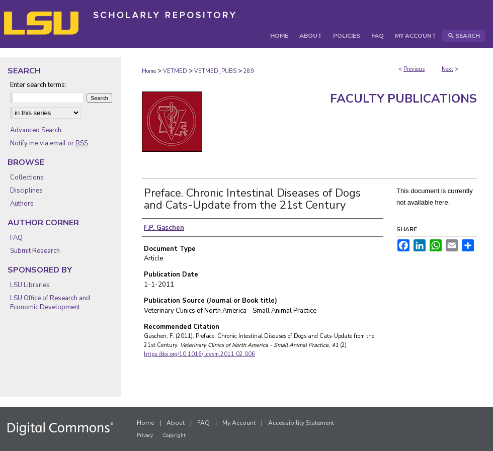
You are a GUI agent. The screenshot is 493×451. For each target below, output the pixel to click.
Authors (22, 203)
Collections (27, 177)
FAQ (16, 237)
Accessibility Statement (301, 423)
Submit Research (35, 250)
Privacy (145, 435)
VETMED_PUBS (215, 71)
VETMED (175, 71)
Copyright (174, 435)
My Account (239, 423)
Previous (414, 69)
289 (248, 71)
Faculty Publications (403, 99)
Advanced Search (35, 130)
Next (447, 69)
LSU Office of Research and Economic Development (50, 303)
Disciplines (26, 190)
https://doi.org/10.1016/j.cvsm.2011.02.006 (199, 354)
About (176, 423)
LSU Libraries (30, 285)
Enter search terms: (38, 84)
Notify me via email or (49, 143)
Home (149, 71)
